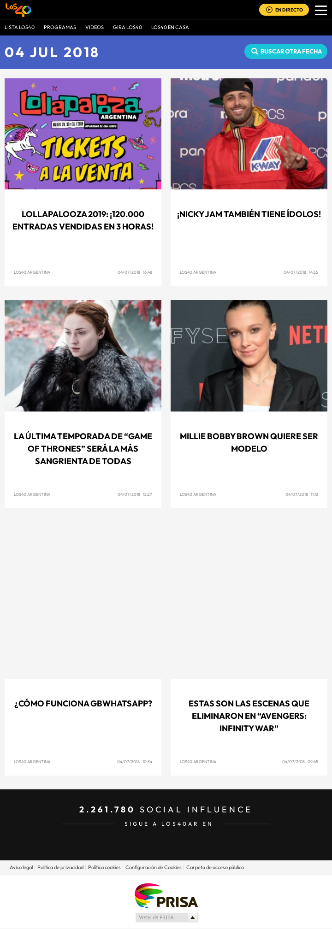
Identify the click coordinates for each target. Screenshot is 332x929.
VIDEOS (94, 27)
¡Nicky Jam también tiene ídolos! (249, 214)
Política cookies (104, 867)
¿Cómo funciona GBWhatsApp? (83, 703)
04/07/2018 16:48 (135, 272)
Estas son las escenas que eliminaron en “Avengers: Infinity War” (249, 716)
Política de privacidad (60, 867)
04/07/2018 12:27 (135, 494)
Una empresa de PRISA (166, 895)
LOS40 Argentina (32, 272)
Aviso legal (21, 867)
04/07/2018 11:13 (301, 494)
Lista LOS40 (20, 27)
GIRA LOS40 (127, 27)
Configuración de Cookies (153, 867)
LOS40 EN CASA (170, 27)
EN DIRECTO (289, 10)
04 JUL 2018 (52, 52)
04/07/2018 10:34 (134, 761)
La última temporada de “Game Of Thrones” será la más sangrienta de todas (83, 448)
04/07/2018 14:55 (301, 272)
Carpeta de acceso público (215, 867)
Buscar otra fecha (291, 51)
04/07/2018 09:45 (300, 761)
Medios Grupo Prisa (166, 917)
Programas (60, 27)
